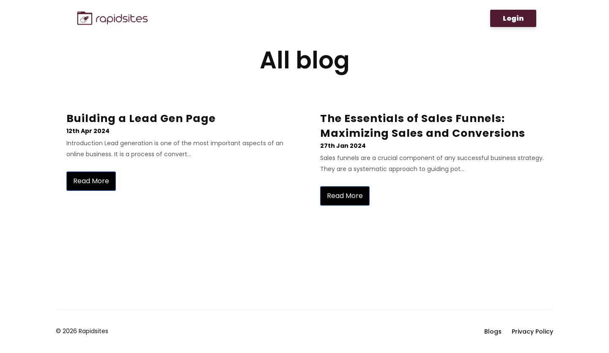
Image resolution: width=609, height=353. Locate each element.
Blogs (493, 331)
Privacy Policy (532, 331)
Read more (91, 181)
